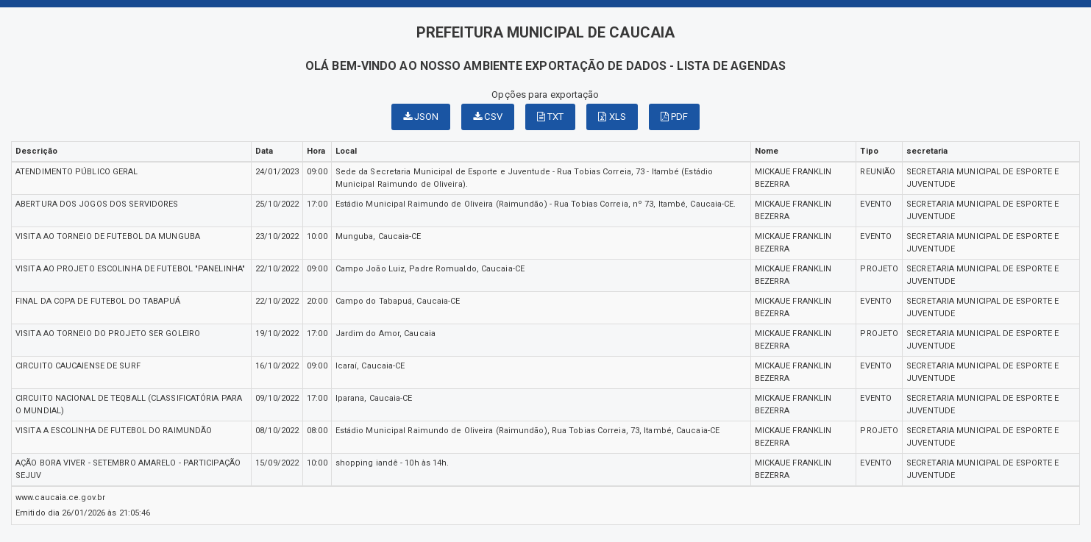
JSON (421, 116)
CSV (487, 116)
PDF (675, 116)
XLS (612, 116)
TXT (550, 116)
